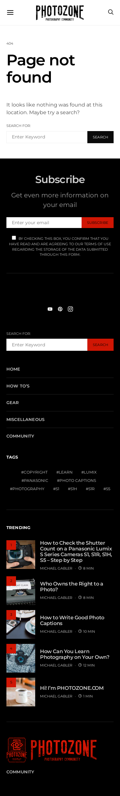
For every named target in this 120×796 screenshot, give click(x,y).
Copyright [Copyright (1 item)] (36, 472)
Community (20, 436)
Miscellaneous (25, 419)
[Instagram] (70, 309)
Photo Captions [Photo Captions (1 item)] (78, 480)
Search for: (18, 125)
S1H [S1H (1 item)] (73, 488)
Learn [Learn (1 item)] (66, 472)
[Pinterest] (60, 309)
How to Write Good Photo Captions (72, 620)
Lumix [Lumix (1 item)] (90, 472)
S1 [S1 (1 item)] (57, 488)
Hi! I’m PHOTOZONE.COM (72, 688)
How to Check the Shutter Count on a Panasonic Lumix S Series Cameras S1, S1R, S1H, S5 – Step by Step (76, 551)
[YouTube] (49, 309)
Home (13, 369)
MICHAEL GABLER (56, 568)
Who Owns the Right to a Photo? (71, 587)
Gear (12, 402)
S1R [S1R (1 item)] (91, 488)
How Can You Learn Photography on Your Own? (74, 654)
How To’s (17, 385)
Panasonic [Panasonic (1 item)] (36, 480)
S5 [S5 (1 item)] (108, 488)
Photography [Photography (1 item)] (28, 488)
